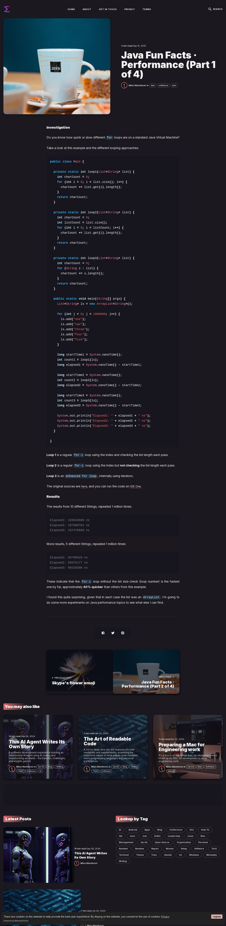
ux (180, 860)
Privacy (165, 916)
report (155, 854)
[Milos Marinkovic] (125, 93)
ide (120, 841)
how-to (205, 835)
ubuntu (168, 860)
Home (71, 14)
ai (40, 776)
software (163, 94)
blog (50, 772)
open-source (162, 847)
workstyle (211, 860)
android (133, 835)
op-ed (41, 772)
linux (190, 841)
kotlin (157, 841)
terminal (124, 860)
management (126, 847)
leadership (174, 841)
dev (153, 94)
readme (139, 854)
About (87, 14)
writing (59, 772)
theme (140, 860)
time (154, 860)
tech (20, 776)
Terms (146, 14)
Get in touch (108, 14)
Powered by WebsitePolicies (16, 920)
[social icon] (194, 911)
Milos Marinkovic (137, 94)
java (132, 841)
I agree (217, 916)
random (123, 854)
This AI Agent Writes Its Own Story (63, 843)
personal (203, 847)
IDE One (136, 494)
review (170, 854)
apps (147, 835)
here (84, 494)
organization (184, 847)
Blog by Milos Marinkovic (25, 911)
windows (194, 860)
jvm (174, 94)
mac (200, 772)
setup (171, 776)
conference (175, 835)
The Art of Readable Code (56, 871)
